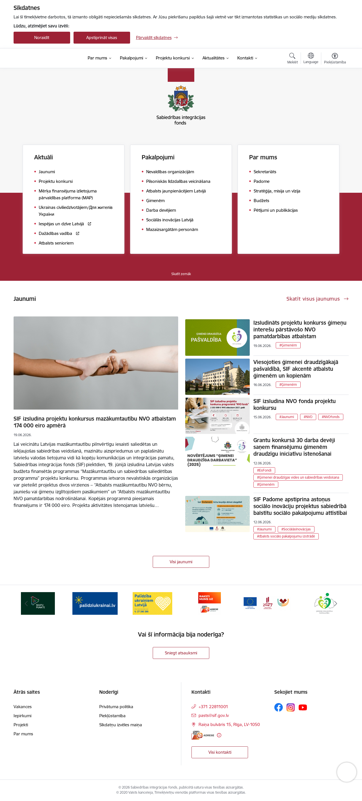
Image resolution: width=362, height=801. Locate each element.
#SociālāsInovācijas (296, 529)
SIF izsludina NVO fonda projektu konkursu (294, 404)
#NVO (308, 417)
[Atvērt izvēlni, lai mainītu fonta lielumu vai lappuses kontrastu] (335, 59)
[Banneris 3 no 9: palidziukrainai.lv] (95, 603)
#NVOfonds (331, 417)
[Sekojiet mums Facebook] (278, 707)
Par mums (23, 733)
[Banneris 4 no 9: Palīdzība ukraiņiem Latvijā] (152, 603)
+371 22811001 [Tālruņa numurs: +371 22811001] (213, 706)
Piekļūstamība (112, 715)
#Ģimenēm (288, 345)
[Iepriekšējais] (26, 603)
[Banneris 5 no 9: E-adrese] (209, 603)
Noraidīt (41, 37)
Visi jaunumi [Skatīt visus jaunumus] (181, 561)
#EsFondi (264, 470)
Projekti (21, 724)
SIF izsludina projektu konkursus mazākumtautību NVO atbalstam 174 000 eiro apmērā (95, 422)
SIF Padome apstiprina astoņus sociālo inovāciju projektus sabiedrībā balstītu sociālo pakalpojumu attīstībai (300, 506)
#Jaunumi (286, 417)
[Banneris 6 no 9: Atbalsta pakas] (267, 603)
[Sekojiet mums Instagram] (290, 707)
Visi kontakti (219, 752)
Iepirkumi (22, 715)
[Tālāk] (335, 603)
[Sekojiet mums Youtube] (303, 707)
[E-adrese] (202, 735)
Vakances (23, 706)
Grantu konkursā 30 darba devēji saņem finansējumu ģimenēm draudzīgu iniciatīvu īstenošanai (294, 447)
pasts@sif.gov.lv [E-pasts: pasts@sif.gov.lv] (214, 715)
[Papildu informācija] (219, 735)
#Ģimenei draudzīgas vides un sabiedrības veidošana (298, 477)
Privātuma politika (116, 706)
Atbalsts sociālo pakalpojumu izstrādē (286, 536)
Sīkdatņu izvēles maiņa (120, 724)
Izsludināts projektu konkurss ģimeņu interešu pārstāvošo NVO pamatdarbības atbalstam (299, 329)
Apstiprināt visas (101, 37)
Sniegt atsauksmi (181, 653)
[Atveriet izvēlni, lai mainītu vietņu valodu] (311, 58)
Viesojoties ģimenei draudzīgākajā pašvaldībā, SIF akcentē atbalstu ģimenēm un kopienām (295, 369)
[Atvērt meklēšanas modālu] (293, 59)
